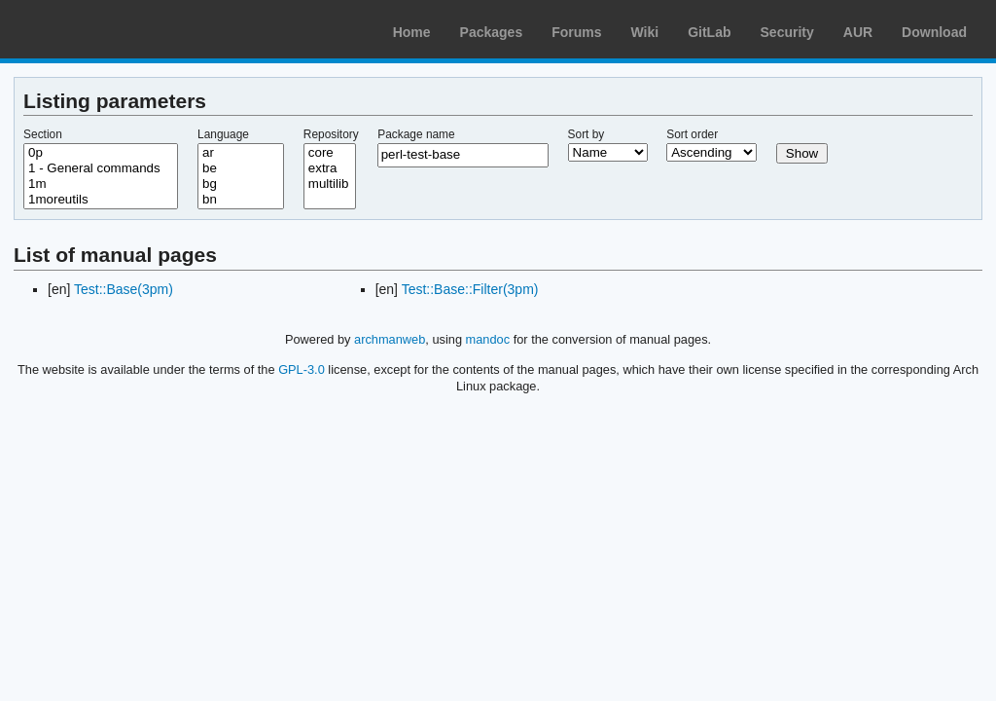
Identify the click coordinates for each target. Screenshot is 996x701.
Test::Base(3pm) (123, 289)
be (240, 168)
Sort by (586, 134)
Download (934, 32)
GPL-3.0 (301, 369)
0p (100, 153)
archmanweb (389, 339)
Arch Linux (107, 29)
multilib (329, 184)
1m (100, 184)
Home (412, 32)
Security (787, 32)
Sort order (692, 134)
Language (223, 134)
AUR (857, 32)
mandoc (488, 339)
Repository (331, 134)
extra (329, 168)
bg (240, 184)
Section (42, 134)
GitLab (709, 32)
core (329, 153)
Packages (491, 32)
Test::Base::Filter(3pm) (470, 289)
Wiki (645, 32)
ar (240, 153)
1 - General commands (100, 168)
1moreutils (100, 199)
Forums (576, 32)
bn (240, 199)
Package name (415, 134)
